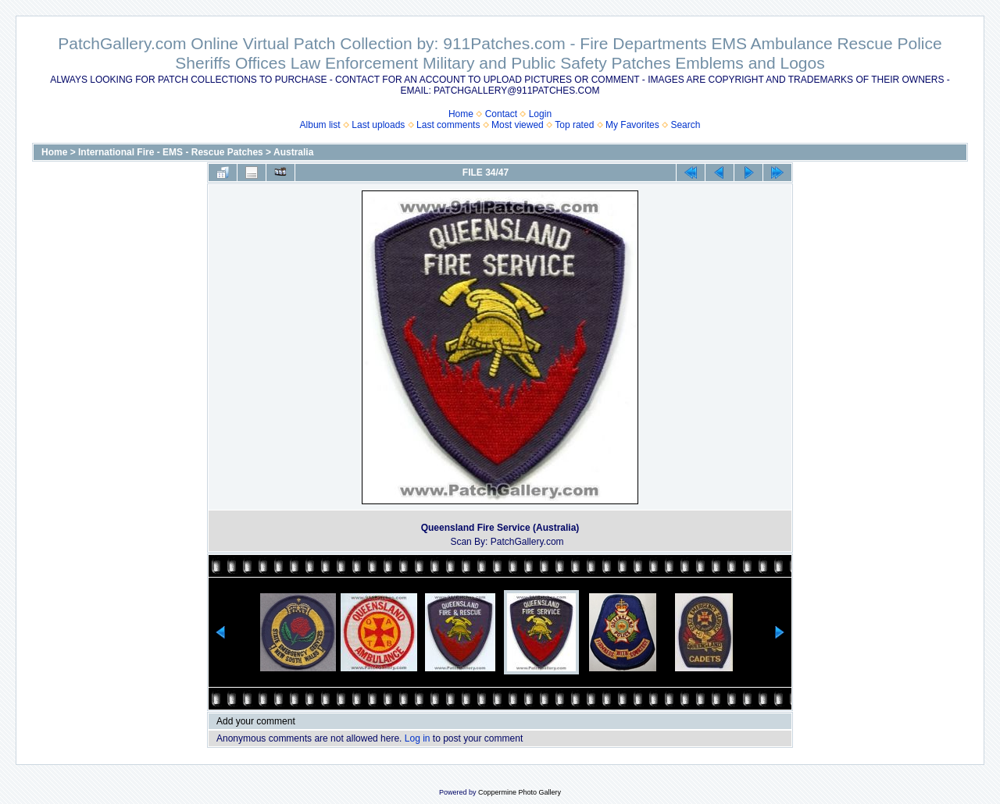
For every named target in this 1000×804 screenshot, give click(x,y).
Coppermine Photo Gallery (519, 792)
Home (460, 114)
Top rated (574, 124)
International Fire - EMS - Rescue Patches (170, 152)
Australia (293, 152)
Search (685, 124)
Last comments (448, 124)
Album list (320, 124)
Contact (501, 114)
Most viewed (517, 124)
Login (540, 114)
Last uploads (378, 124)
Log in (417, 738)
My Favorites (632, 124)
